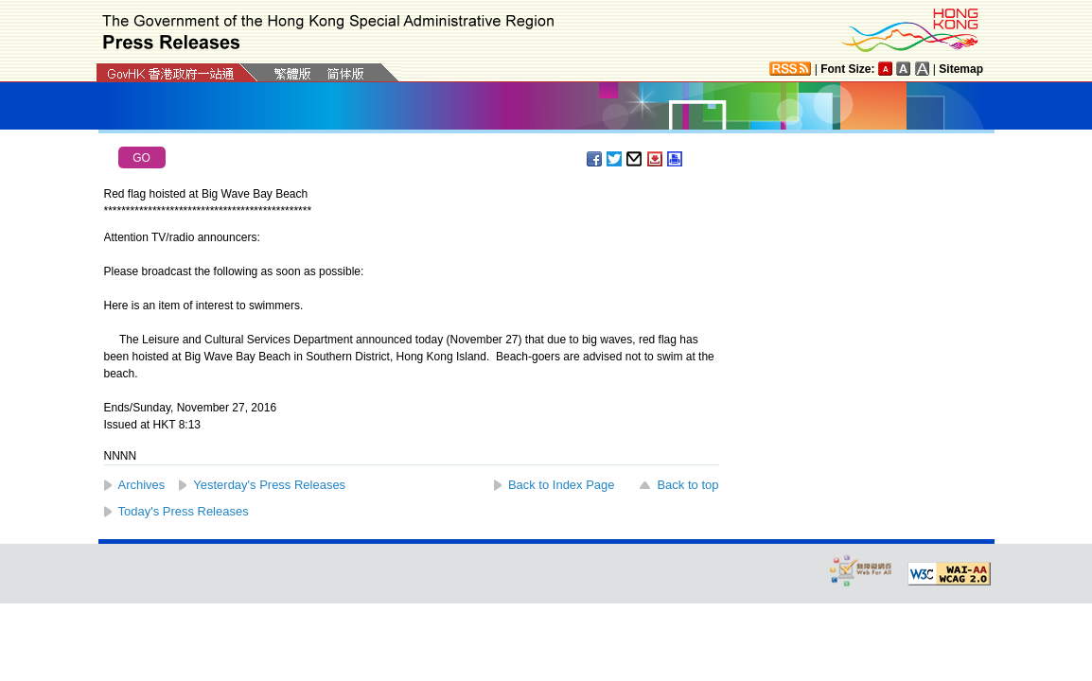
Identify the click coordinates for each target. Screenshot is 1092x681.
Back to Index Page (561, 485)
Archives (142, 485)
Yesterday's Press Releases (269, 485)
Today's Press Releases (183, 511)
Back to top (687, 485)
